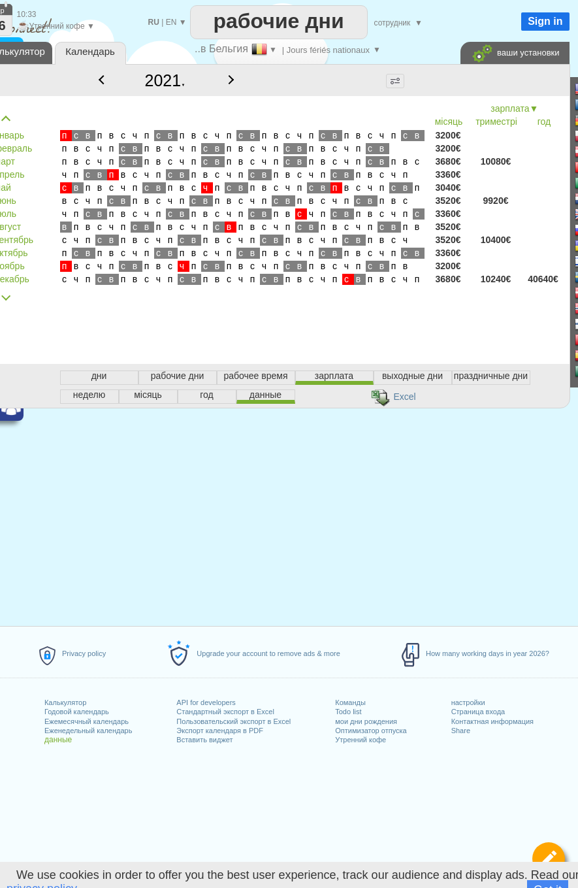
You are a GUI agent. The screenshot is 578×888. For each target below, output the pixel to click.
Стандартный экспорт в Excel (225, 711)
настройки (468, 702)
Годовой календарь (76, 711)
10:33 (27, 14)
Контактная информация (492, 721)
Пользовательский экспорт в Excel (233, 721)
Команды (350, 702)
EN (171, 22)
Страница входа (478, 711)
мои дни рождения (366, 721)
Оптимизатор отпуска (370, 730)
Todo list (348, 711)
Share (460, 730)
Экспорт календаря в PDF (219, 730)
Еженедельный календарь (88, 730)
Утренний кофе (360, 740)
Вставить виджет (204, 740)
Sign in (545, 21)
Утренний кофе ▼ (56, 26)
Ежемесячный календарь (86, 721)
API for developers (206, 702)
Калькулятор (65, 702)
